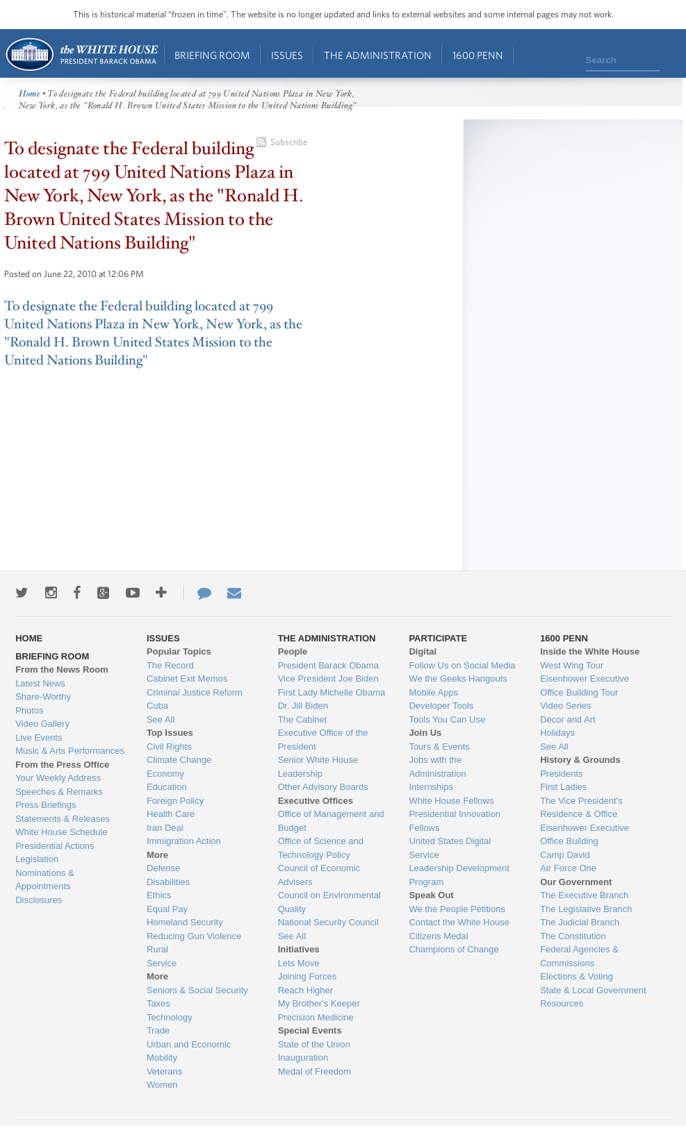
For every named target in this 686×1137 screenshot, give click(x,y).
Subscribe (288, 142)
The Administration (378, 55)
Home (81, 54)
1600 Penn (477, 55)
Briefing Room (212, 55)
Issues (287, 55)
